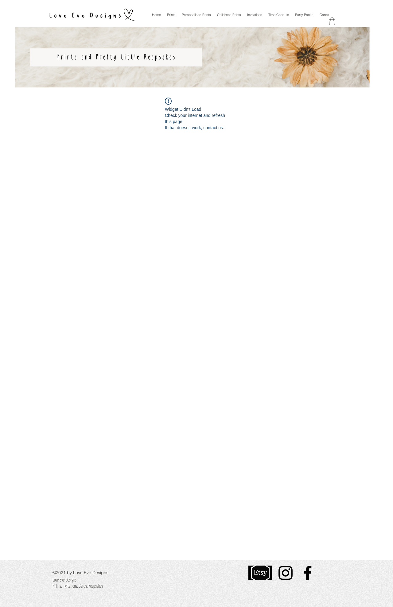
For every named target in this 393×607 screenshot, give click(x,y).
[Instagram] (285, 572)
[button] (332, 21)
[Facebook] (307, 572)
